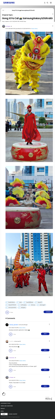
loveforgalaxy (24, 305)
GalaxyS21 (40, 302)
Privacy (3, 408)
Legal (2, 411)
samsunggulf (42, 305)
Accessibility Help (6, 403)
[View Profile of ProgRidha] (11, 341)
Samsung (33, 305)
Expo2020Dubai (29, 302)
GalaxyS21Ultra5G (12, 305)
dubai (20, 302)
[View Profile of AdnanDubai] (12, 357)
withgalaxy (23, 307)
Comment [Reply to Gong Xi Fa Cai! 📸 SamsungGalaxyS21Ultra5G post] (48, 312)
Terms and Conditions (7, 406)
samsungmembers (12, 307)
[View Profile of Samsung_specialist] (13, 324)
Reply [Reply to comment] (45, 333)
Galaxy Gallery (34, 28)
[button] (50, 26)
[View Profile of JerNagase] (8, 26)
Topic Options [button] (50, 14)
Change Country (12, 414)
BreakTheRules (11, 302)
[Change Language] (4, 414)
